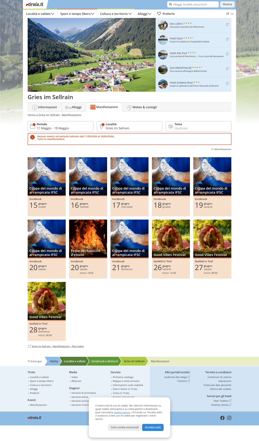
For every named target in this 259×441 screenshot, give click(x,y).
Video (74, 377)
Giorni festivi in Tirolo (125, 389)
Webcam (76, 381)
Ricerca (227, 4)
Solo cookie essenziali (125, 427)
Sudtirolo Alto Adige (177, 377)
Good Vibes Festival (171, 249)
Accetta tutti (153, 427)
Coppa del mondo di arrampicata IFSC (47, 186)
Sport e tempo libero (75, 14)
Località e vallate (38, 14)
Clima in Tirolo (121, 393)
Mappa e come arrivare (126, 381)
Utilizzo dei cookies (220, 389)
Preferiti (165, 13)
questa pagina (122, 412)
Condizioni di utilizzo (219, 377)
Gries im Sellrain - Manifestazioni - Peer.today (56, 346)
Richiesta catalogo (123, 377)
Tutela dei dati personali (217, 385)
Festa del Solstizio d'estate (88, 249)
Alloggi (142, 14)
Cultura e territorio (114, 14)
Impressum (224, 381)
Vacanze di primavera (83, 392)
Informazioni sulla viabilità (128, 385)
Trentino (183, 381)
